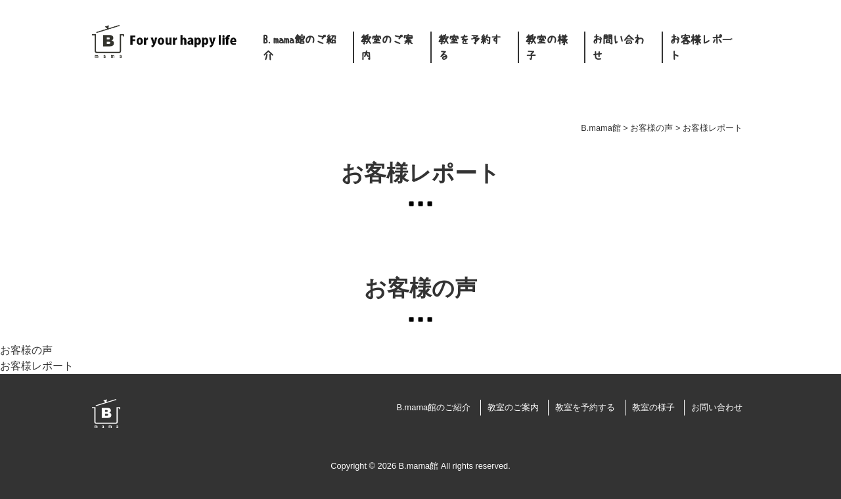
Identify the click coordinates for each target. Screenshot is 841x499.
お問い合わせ (618, 47)
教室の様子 (547, 47)
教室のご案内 (387, 47)
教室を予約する (469, 47)
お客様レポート (701, 47)
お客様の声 (26, 350)
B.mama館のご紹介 (299, 47)
